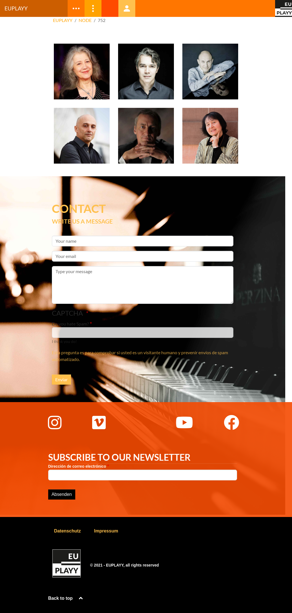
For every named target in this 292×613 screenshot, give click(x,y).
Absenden (62, 494)
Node (85, 20)
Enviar (61, 379)
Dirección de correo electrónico (77, 466)
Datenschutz (67, 531)
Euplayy (16, 8)
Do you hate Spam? (70, 323)
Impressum (106, 531)
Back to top (66, 598)
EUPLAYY (62, 20)
